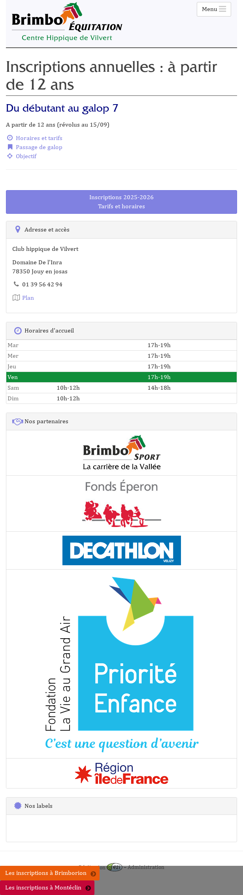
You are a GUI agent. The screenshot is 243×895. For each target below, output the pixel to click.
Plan (23, 297)
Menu (214, 9)
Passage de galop (34, 147)
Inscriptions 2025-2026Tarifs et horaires (121, 201)
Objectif (21, 156)
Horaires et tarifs (34, 138)
